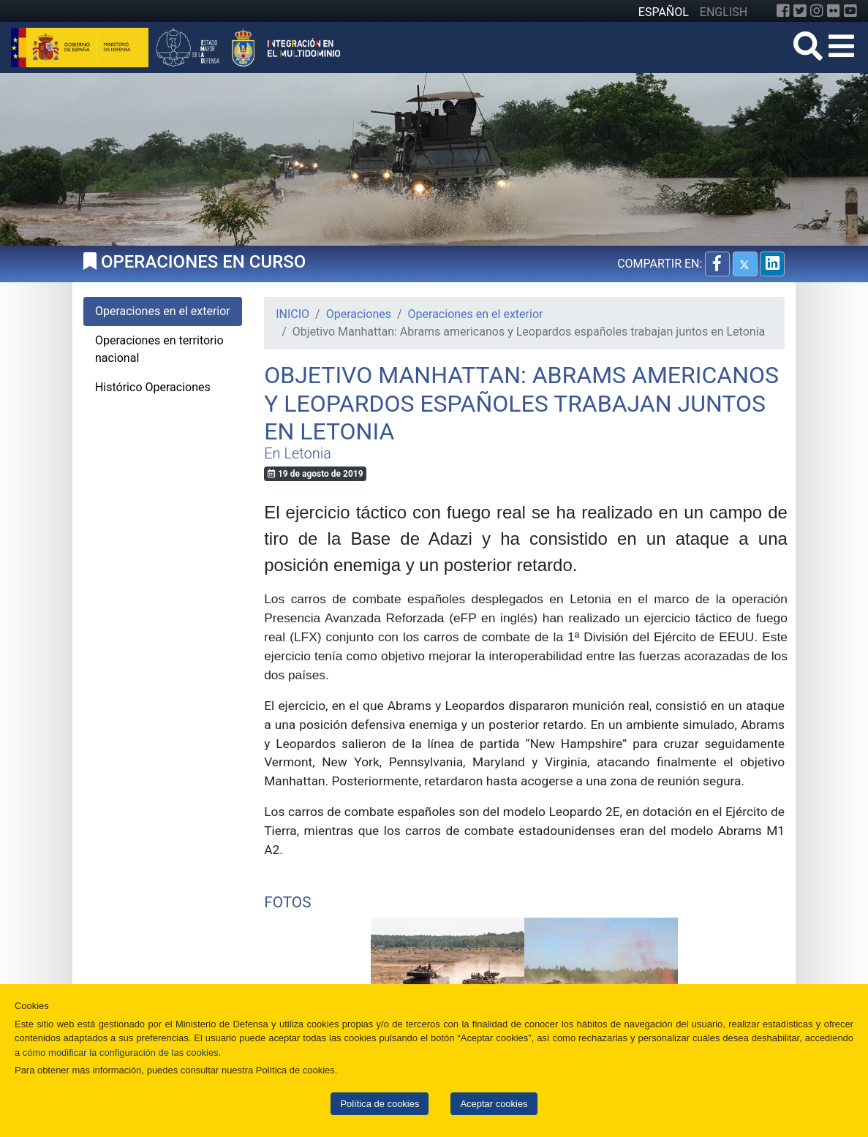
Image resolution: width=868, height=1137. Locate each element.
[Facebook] (783, 11)
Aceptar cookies (493, 1103)
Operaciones (358, 314)
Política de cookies (379, 1103)
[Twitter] (800, 11)
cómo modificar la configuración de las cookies (121, 1052)
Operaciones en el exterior (475, 314)
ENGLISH (723, 12)
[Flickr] (833, 11)
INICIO (292, 314)
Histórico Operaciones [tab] (153, 387)
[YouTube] (850, 11)
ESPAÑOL (663, 12)
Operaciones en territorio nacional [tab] (159, 349)
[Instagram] (816, 11)
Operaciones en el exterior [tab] (162, 311)
